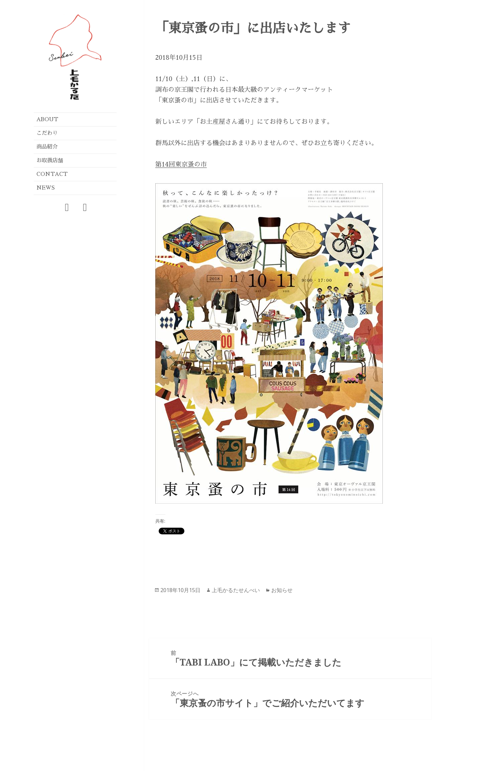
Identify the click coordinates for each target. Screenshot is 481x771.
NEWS (45, 188)
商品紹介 (47, 147)
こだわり (47, 133)
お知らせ (282, 590)
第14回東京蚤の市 (181, 164)
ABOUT (47, 119)
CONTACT (51, 174)
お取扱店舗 (49, 160)
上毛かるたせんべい (236, 590)
